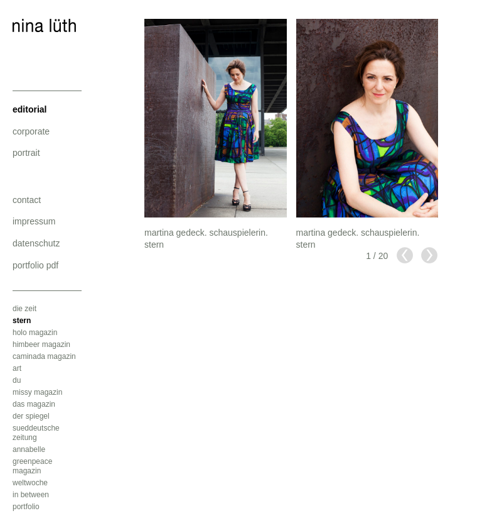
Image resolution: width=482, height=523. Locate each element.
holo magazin (35, 332)
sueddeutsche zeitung (36, 433)
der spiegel (31, 416)
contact (27, 200)
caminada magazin (44, 356)
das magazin (34, 404)
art (17, 368)
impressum (34, 221)
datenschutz (36, 243)
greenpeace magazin (32, 466)
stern (22, 320)
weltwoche (30, 482)
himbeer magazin (41, 344)
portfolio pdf (35, 265)
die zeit (24, 308)
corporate (31, 131)
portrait (26, 153)
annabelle (29, 449)
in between (31, 494)
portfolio (26, 506)
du (17, 380)
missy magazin (37, 392)
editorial (29, 109)
